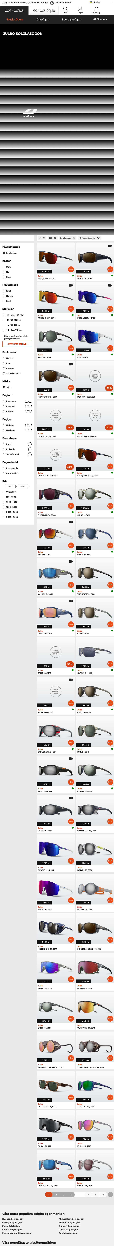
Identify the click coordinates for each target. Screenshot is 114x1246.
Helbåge (17, 251)
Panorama (17, 227)
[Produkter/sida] (89, 64)
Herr (6, 98)
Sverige (97, 2)
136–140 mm (12, 151)
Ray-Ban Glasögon (11, 1073)
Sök (65, 13)
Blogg (78, 1167)
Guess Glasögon (66, 1073)
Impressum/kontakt (28, 1232)
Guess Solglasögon (68, 1055)
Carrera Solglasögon (12, 1055)
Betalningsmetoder (48, 1156)
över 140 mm (13, 156)
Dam (7, 93)
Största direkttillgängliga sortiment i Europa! (28, 2)
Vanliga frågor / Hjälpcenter (89, 1156)
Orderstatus (81, 1170)
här (80, 1121)
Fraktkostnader (45, 1160)
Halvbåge (17, 256)
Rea (6, 189)
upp (110, 1228)
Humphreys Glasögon (13, 1084)
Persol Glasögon (66, 1077)
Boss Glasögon (65, 1084)
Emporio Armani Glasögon (15, 1088)
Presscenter (7, 1156)
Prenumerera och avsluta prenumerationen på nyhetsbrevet (93, 1161)
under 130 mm (13, 141)
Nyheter (8, 184)
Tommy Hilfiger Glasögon (70, 1088)
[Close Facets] (17, 64)
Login (80, 13)
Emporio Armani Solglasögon (16, 1059)
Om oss (5, 1151)
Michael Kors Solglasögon (71, 1045)
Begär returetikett (47, 1163)
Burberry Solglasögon (69, 1052)
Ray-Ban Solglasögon (12, 1045)
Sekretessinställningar (12, 1160)
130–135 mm (12, 146)
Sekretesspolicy (9, 1232)
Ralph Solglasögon (68, 1059)
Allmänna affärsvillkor (12, 1228)
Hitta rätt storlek (17, 170)
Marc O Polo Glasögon (13, 1080)
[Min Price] (11, 312)
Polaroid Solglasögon (69, 1048)
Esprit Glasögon (65, 1080)
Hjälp (78, 1151)
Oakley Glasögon (10, 1077)
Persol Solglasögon (11, 1052)
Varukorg (96, 13)
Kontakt (5, 1163)
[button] (14, 10)
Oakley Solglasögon (12, 1048)
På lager (8, 194)
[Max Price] (23, 312)
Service (42, 1151)
